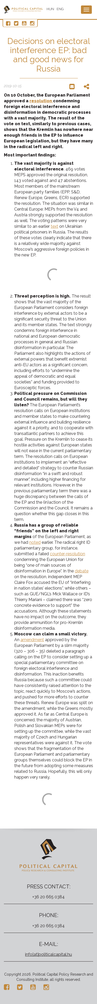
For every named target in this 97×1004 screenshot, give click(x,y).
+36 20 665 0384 (48, 896)
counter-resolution (67, 553)
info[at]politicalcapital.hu (48, 954)
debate (81, 571)
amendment (32, 639)
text (54, 226)
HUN (50, 9)
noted (35, 542)
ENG (60, 9)
